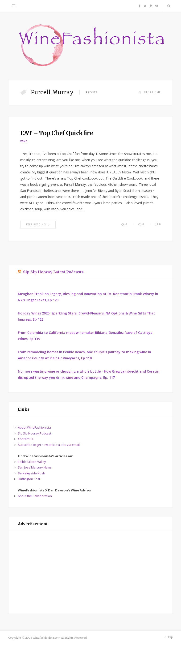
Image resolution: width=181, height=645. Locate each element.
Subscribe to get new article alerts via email (49, 445)
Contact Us (25, 439)
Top (168, 637)
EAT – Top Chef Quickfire (56, 133)
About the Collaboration (35, 496)
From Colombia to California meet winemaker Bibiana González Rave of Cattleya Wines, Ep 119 (85, 335)
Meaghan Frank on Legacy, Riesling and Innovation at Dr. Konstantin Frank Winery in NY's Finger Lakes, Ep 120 (88, 297)
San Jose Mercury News (35, 467)
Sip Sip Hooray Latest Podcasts (53, 272)
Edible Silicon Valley (32, 462)
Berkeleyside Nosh (31, 473)
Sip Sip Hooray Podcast (34, 433)
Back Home (149, 92)
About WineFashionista (34, 427)
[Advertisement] (90, 572)
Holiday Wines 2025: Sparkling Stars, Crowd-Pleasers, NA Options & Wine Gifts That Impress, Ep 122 (86, 316)
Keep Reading (38, 224)
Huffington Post (29, 479)
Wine (23, 141)
